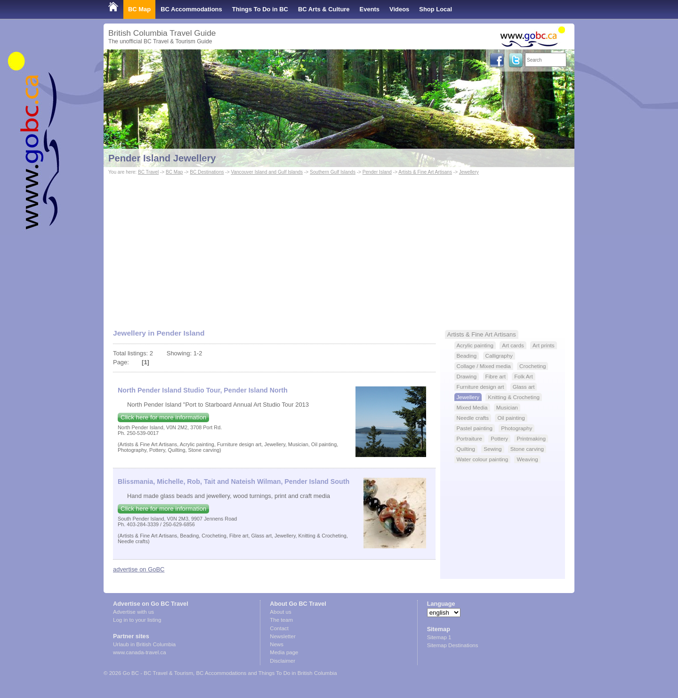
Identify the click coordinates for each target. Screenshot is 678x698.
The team (281, 620)
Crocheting (532, 366)
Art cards (513, 345)
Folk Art (523, 376)
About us (280, 612)
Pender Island (377, 172)
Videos (399, 9)
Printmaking (531, 438)
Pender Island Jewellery (162, 158)
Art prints (544, 345)
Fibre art (495, 376)
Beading (467, 356)
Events (369, 9)
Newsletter (282, 636)
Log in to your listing (137, 620)
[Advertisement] (339, 247)
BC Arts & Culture (324, 9)
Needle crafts (473, 418)
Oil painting (511, 418)
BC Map (139, 9)
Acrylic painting (475, 345)
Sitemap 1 (439, 637)
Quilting (466, 449)
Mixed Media (472, 407)
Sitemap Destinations (452, 645)
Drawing (467, 376)
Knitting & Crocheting (514, 397)
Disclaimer (282, 661)
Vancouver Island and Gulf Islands (267, 172)
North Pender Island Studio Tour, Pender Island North (203, 390)
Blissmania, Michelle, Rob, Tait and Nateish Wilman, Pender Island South (233, 481)
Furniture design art (480, 387)
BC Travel (148, 172)
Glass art (524, 387)
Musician (507, 407)
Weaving (527, 459)
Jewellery (469, 172)
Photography (516, 428)
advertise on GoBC (138, 569)
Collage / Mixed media (484, 366)
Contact (279, 628)
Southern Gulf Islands (332, 172)
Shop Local (435, 9)
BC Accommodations (191, 9)
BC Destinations (207, 172)
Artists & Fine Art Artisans (425, 172)
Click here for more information (163, 417)
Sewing (492, 449)
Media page (284, 652)
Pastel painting (474, 428)
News (276, 644)
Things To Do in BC (260, 9)
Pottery (499, 438)
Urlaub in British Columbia (144, 644)
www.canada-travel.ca (139, 652)
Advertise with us (133, 612)
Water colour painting (482, 459)
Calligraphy (499, 356)
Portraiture (469, 438)
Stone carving (527, 449)
